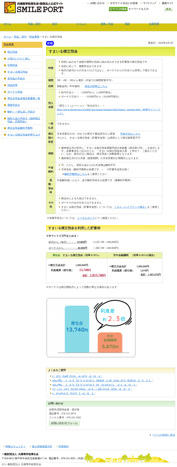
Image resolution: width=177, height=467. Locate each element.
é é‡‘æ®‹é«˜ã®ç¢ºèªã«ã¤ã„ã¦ (74, 393)
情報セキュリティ (15, 446)
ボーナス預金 (15, 92)
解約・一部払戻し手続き (21, 111)
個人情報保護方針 (42, 446)
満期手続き (13, 105)
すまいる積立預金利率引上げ (23, 134)
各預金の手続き (16, 78)
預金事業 (34, 36)
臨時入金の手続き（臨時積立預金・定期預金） (23, 120)
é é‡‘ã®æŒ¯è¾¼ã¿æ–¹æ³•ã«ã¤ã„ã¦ (77, 376)
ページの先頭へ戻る (163, 435)
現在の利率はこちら (96, 86)
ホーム (7, 36)
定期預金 (12, 65)
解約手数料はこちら (75, 174)
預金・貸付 (20, 36)
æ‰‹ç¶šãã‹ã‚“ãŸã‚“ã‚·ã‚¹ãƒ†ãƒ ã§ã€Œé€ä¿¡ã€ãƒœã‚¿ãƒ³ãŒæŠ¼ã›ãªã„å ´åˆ (102, 380)
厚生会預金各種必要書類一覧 (23, 98)
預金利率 (12, 85)
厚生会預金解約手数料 (20, 128)
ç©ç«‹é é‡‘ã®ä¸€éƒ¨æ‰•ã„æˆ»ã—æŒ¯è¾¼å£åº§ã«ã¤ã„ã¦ (92, 389)
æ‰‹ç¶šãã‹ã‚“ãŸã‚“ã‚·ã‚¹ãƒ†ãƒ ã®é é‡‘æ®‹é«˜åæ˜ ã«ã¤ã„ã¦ (94, 385)
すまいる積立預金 (17, 71)
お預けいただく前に (18, 58)
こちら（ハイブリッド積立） (130, 207)
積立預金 (12, 52)
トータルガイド (86, 218)
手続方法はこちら (130, 133)
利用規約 (64, 446)
